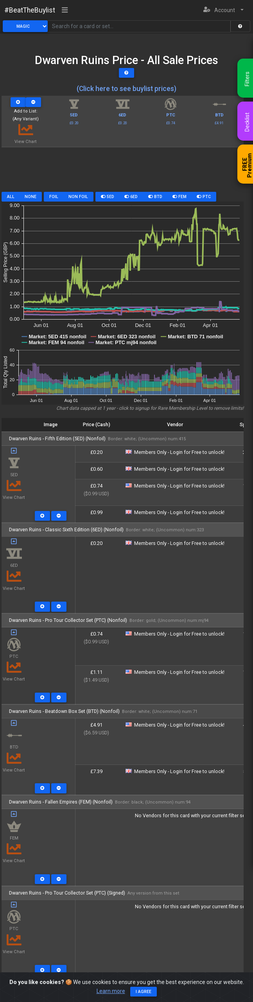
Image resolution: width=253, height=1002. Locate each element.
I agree (143, 991)
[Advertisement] (123, 172)
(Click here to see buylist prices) (126, 89)
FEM (179, 196)
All (10, 196)
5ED (107, 196)
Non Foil (78, 196)
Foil (53, 196)
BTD (155, 196)
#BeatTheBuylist (29, 10)
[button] (223, 10)
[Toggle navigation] (65, 10)
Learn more (111, 991)
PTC (204, 196)
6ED (131, 196)
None (30, 196)
